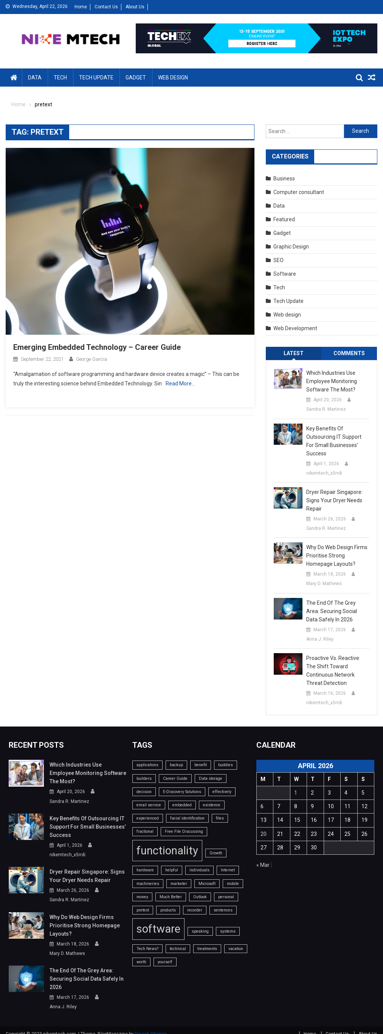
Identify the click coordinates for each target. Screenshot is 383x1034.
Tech (60, 78)
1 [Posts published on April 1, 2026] (295, 793)
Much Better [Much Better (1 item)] (171, 896)
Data (35, 78)
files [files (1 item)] (220, 818)
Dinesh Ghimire (151, 1025)
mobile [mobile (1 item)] (233, 883)
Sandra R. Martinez (326, 409)
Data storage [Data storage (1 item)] (210, 778)
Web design (173, 78)
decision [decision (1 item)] (144, 791)
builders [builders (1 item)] (144, 778)
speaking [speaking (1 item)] (200, 931)
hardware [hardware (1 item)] (145, 870)
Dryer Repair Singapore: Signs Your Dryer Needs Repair (334, 500)
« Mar (263, 865)
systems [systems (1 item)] (228, 931)
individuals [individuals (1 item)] (199, 870)
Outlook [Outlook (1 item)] (200, 896)
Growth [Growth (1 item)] (215, 853)
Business (284, 178)
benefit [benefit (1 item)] (200, 764)
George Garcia (91, 359)
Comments (349, 353)
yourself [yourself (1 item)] (165, 961)
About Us (135, 6)
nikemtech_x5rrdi (324, 473)
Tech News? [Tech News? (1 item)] (147, 948)
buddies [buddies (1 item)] (225, 764)
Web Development (295, 328)
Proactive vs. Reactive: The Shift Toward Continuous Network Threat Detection (333, 670)
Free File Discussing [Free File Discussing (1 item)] (184, 831)
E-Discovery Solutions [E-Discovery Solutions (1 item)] (182, 791)
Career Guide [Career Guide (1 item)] (175, 778)
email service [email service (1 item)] (148, 805)
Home (80, 6)
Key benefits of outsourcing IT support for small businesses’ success (333, 440)
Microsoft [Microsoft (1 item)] (207, 883)
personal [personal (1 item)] (226, 896)
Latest (294, 353)
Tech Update (96, 78)
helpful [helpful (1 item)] (171, 870)
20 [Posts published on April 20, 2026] (264, 834)
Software (284, 274)
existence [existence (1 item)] (211, 805)
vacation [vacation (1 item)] (235, 948)
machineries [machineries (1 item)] (147, 883)
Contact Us (106, 6)
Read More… (180, 383)
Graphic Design (291, 247)
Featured (284, 219)
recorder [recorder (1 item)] (194, 910)
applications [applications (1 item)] (147, 764)
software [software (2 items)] (158, 928)
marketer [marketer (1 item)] (179, 883)
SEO (278, 260)
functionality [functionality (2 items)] (167, 850)
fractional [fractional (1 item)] (145, 831)
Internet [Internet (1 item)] (228, 870)
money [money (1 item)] (142, 896)
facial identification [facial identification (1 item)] (187, 818)
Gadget (136, 78)
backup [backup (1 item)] (176, 764)
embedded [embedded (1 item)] (182, 805)
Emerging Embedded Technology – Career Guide (97, 347)
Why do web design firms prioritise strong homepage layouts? (336, 555)
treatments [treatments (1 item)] (207, 948)
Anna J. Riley (319, 639)
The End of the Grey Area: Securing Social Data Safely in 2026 (331, 611)
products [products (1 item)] (168, 910)
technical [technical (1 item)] (178, 948)
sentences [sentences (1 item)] (223, 910)
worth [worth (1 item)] (141, 961)
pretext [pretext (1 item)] (142, 910)
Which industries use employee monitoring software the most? (331, 381)
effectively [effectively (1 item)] (221, 791)
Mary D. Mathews (324, 583)
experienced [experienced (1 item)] (147, 818)
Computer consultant (298, 192)
